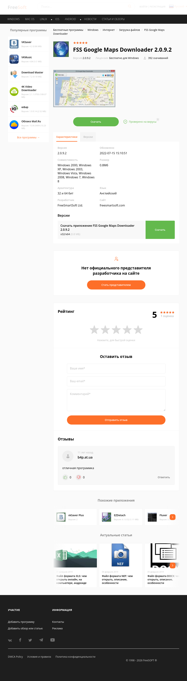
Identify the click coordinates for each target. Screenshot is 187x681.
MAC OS (29, 19)
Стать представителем (116, 285)
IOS (57, 19)
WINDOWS (13, 19)
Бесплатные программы (68, 30)
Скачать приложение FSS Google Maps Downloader (97, 228)
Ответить (164, 477)
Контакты (58, 622)
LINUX (43, 19)
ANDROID (70, 19)
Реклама (57, 628)
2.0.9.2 (82, 58)
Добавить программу (21, 622)
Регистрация (157, 6)
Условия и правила (39, 656)
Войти (143, 6)
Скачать (96, 121)
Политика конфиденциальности (75, 656)
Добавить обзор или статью (25, 628)
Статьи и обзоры (113, 19)
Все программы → (28, 137)
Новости (90, 19)
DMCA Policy (15, 656)
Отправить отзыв (116, 420)
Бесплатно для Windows (124, 58)
